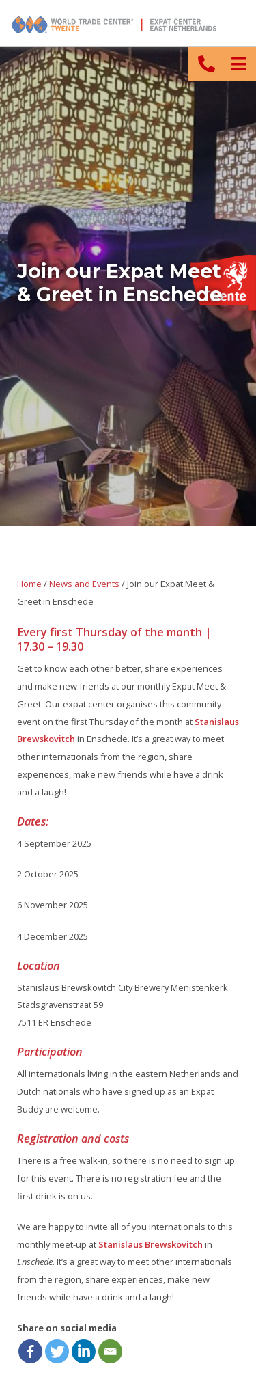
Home (29, 583)
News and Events (84, 583)
